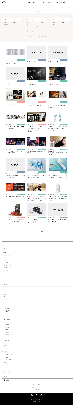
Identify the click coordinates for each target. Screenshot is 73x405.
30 (45, 231)
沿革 (5, 260)
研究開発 (34, 2)
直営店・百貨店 (6, 270)
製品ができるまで (7, 364)
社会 (5, 296)
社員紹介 (5, 362)
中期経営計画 (7, 308)
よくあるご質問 (6, 340)
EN (36, 384)
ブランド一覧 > (5, 288)
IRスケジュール (6, 338)
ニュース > (4, 239)
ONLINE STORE (61, 1)
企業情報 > (4, 252)
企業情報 (28, 2)
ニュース (16, 2)
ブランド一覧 (41, 2)
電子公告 (5, 345)
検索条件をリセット (43, 36)
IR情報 (57, 2)
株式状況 (7, 327)
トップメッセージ (7, 255)
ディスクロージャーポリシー (10, 316)
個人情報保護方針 (36, 401)
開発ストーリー (6, 284)
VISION (22, 2)
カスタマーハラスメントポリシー (36, 399)
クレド (5, 248)
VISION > (4, 243)
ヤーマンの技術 (6, 279)
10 (39, 231)
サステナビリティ (50, 2)
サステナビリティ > (5, 291)
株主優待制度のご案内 (9, 332)
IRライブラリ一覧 (7, 319)
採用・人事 (63, 2)
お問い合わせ (6, 376)
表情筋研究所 (6, 281)
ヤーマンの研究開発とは (8, 276)
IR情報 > (4, 302)
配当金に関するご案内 (9, 334)
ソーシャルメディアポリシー (36, 397)
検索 (30, 36)
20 (42, 231)
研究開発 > (4, 273)
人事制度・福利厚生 (7, 265)
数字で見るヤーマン (7, 262)
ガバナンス (6, 299)
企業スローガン (6, 246)
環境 (5, 294)
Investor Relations (7, 347)
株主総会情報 (7, 329)
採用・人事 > (4, 351)
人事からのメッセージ (8, 354)
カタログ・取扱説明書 (8, 371)
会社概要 (5, 257)
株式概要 (7, 324)
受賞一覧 (5, 267)
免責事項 (5, 342)
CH (39, 384)
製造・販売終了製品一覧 (8, 373)
